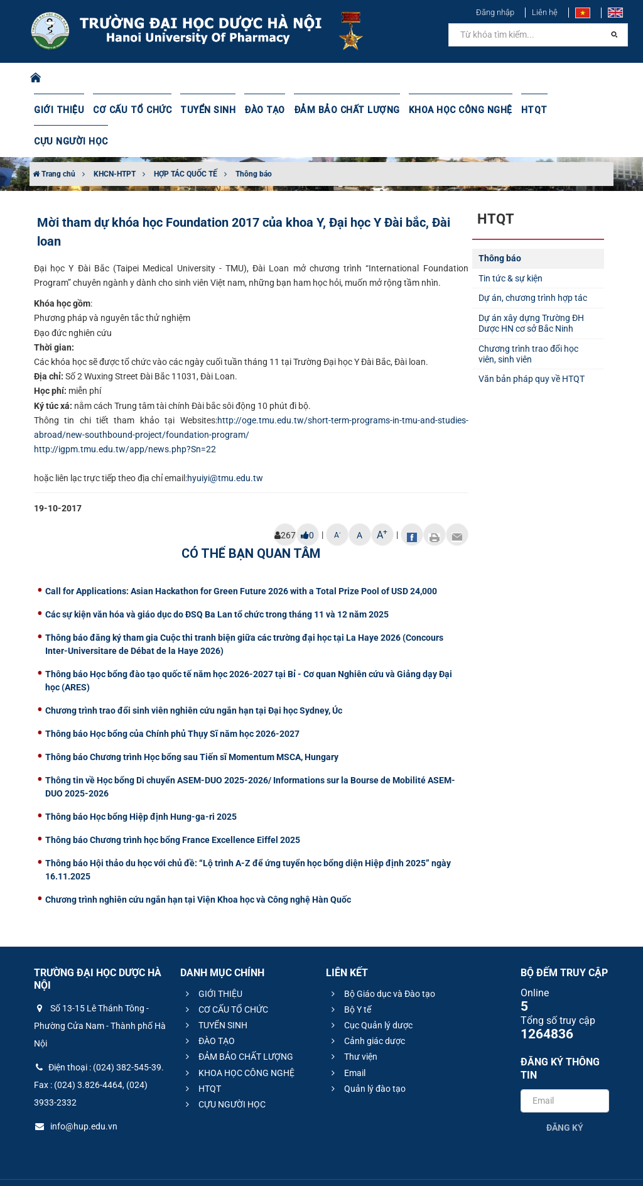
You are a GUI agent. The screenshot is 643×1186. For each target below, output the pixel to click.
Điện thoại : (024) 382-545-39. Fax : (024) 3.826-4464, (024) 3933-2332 (99, 1053)
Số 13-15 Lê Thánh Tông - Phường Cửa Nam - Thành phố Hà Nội (100, 994)
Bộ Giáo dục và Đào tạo (381, 962)
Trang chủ (54, 142)
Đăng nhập (495, 12)
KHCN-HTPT (115, 142)
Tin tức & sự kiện (510, 247)
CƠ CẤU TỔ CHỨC (130, 110)
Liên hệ (545, 12)
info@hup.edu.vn (75, 1095)
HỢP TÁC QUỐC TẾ (185, 142)
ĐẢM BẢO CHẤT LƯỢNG (339, 110)
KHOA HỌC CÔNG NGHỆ (450, 110)
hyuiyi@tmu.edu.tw (225, 447)
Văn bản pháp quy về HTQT (531, 347)
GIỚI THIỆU (58, 110)
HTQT (523, 110)
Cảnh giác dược (366, 1009)
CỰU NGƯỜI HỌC (581, 110)
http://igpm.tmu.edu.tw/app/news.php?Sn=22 (125, 418)
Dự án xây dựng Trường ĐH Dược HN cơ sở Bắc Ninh (531, 291)
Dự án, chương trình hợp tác (532, 266)
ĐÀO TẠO (259, 110)
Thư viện (352, 1025)
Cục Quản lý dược (370, 994)
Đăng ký (564, 1096)
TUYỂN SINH (203, 110)
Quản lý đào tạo (367, 1057)
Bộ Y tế (349, 978)
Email (346, 1041)
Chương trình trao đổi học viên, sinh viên (528, 322)
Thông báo (253, 142)
